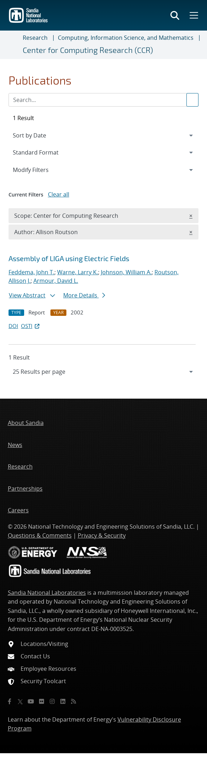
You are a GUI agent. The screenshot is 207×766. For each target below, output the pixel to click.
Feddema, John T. (31, 272)
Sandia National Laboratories (47, 593)
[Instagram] (52, 701)
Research (35, 38)
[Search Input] (103, 100)
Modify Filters (40, 169)
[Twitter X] (20, 701)
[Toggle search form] (175, 15)
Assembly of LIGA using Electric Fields (69, 258)
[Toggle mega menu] (193, 15)
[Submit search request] (192, 100)
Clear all (58, 194)
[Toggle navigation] (14, 44)
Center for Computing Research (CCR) (88, 49)
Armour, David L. (55, 281)
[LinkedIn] (63, 701)
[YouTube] (31, 701)
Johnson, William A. (126, 272)
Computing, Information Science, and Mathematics (126, 38)
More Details (84, 295)
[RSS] (73, 701)
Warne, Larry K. (77, 272)
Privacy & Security (102, 535)
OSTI (31, 325)
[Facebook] (9, 701)
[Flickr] (41, 701)
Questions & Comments (40, 535)
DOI (13, 325)
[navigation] (103, 372)
